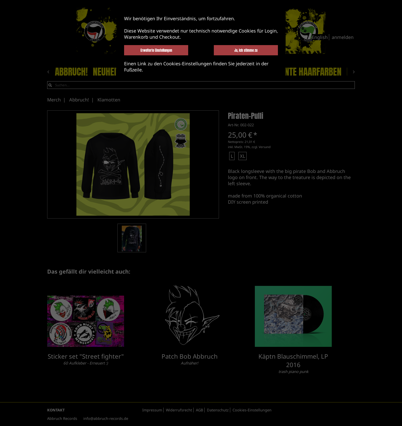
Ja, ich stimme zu (245, 50)
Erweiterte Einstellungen (156, 50)
